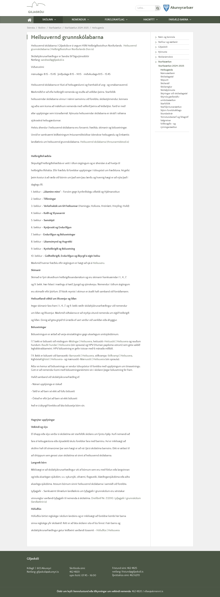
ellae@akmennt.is (153, 591)
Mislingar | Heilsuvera (80, 341)
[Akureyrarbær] (178, 11)
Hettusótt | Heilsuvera (116, 341)
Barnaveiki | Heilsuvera (81, 355)
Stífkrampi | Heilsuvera (120, 355)
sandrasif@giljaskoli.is (52, 60)
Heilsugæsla (98, 28)
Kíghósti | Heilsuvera (51, 359)
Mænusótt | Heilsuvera (92, 359)
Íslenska (31, 28)
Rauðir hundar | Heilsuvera (56, 345)
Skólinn (42, 28)
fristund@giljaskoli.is (132, 571)
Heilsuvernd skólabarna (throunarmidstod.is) (104, 142)
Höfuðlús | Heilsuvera (108, 530)
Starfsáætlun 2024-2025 (77, 28)
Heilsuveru (98, 263)
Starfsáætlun (55, 28)
